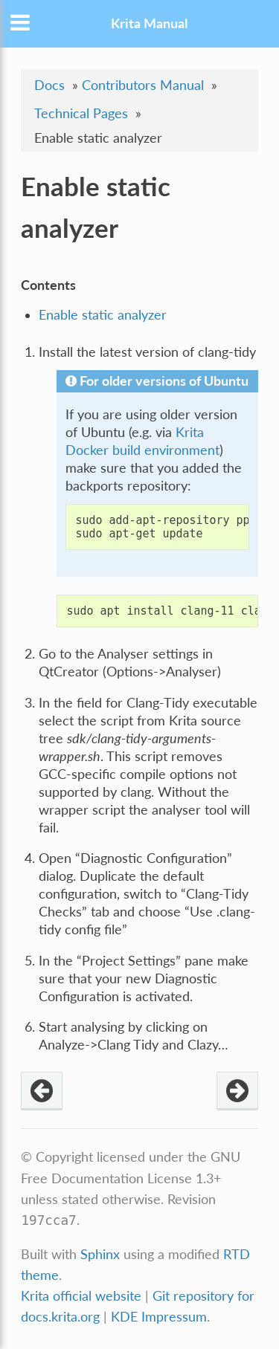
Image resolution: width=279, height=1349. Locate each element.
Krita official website (81, 1296)
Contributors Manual (143, 85)
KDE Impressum (159, 1316)
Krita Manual (149, 23)
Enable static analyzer (103, 315)
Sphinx (100, 1254)
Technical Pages (81, 113)
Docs (49, 85)
